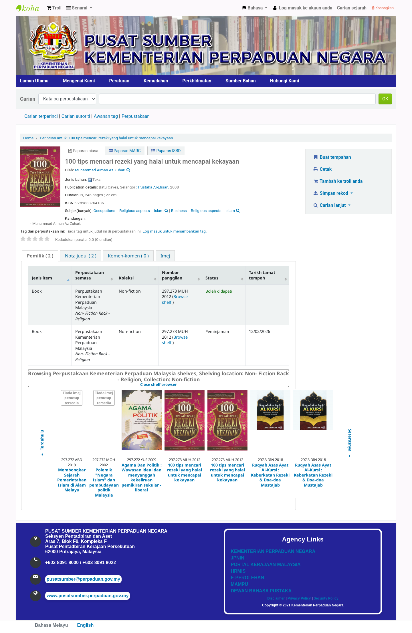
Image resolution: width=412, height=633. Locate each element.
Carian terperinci (41, 116)
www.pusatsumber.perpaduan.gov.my (87, 595)
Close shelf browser (178, 384)
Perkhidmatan (197, 81)
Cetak (322, 169)
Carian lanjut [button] (330, 205)
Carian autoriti (76, 116)
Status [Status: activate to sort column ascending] (211, 278)
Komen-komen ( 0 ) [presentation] (128, 256)
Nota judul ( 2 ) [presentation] (80, 256)
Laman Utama (34, 81)
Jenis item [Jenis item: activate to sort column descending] (42, 278)
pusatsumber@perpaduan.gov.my (83, 579)
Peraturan (119, 81)
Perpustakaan (136, 116)
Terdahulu (41, 444)
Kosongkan (383, 8)
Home (28, 138)
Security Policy (326, 598)
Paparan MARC (125, 150)
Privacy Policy (299, 598)
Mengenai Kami (79, 81)
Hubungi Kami (284, 81)
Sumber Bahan (240, 81)
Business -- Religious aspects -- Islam (203, 210)
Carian (27, 99)
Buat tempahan (332, 157)
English (85, 625)
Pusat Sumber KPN (30, 8)
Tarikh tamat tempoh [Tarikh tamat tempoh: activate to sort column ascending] (262, 275)
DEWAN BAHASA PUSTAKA (261, 590)
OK (385, 99)
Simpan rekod (331, 193)
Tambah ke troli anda (338, 181)
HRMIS (238, 571)
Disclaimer (276, 598)
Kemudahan (156, 81)
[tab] (40, 255)
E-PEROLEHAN (247, 577)
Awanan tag (106, 116)
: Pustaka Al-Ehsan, (153, 187)
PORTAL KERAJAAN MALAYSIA (266, 564)
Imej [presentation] (165, 256)
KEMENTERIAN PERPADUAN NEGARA (273, 551)
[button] (54, 8)
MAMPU (239, 584)
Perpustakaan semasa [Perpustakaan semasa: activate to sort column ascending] (89, 275)
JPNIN (237, 557)
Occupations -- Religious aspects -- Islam (129, 210)
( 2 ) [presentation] (40, 256)
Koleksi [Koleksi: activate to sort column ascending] (126, 278)
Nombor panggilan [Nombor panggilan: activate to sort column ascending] (172, 275)
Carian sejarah (352, 8)
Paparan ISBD (166, 150)
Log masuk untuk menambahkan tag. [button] (174, 231)
